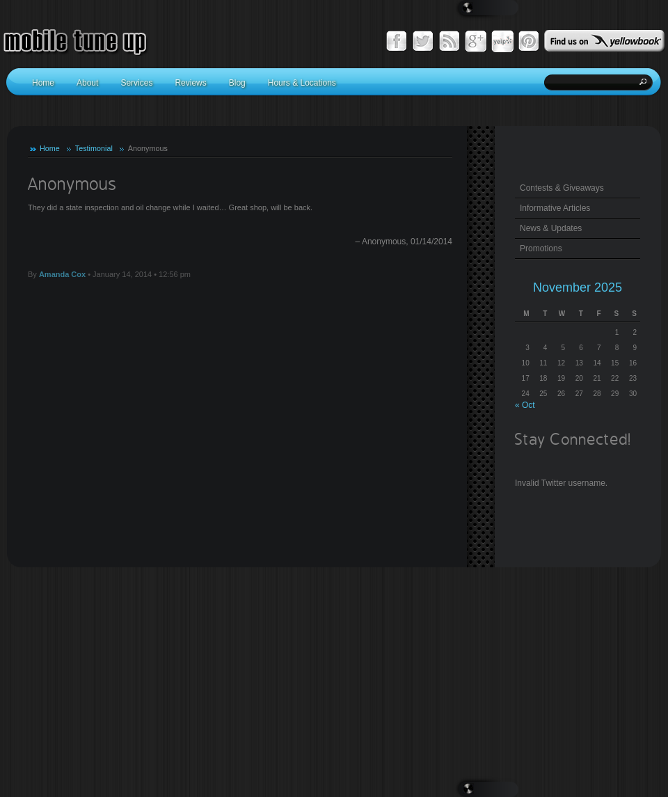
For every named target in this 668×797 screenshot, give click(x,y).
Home (50, 148)
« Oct (525, 405)
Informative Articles (555, 208)
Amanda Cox (62, 274)
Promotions (541, 248)
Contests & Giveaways (562, 188)
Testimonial (94, 148)
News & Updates (551, 228)
